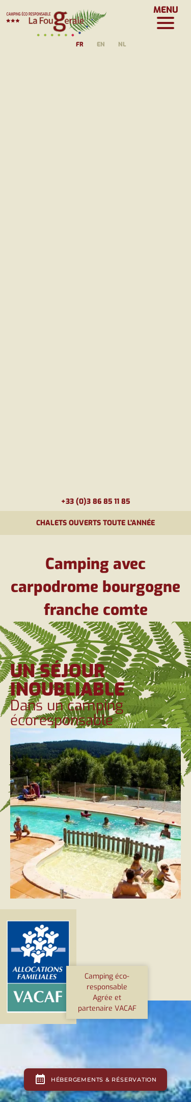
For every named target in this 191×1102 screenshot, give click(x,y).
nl (122, 44)
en (101, 44)
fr (80, 44)
